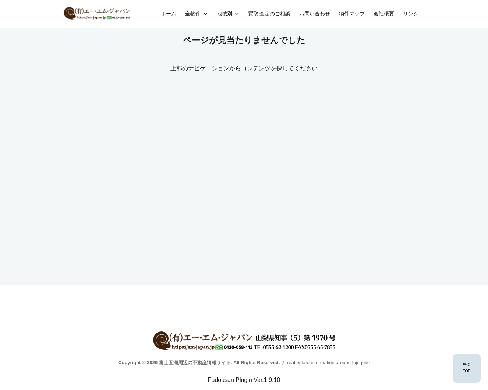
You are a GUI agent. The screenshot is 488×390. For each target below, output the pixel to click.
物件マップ (352, 13)
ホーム (168, 13)
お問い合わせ (314, 13)
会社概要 (384, 13)
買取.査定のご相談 (269, 13)
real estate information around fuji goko (328, 362)
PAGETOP (467, 368)
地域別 (224, 13)
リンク (410, 13)
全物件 (193, 13)
